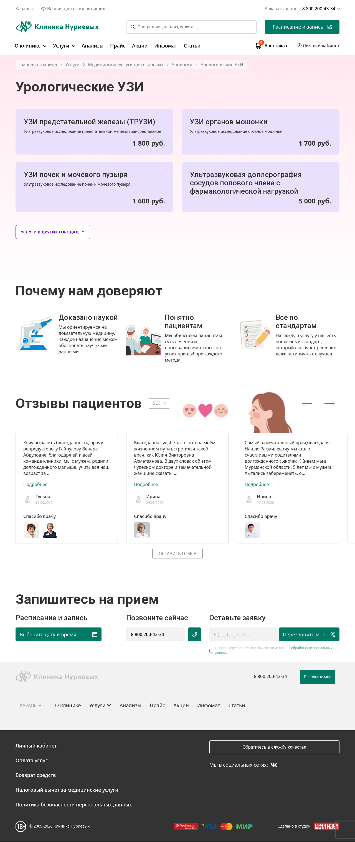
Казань (25, 9)
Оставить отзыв (177, 553)
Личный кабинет (36, 746)
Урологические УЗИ (222, 64)
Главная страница (37, 64)
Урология (182, 64)
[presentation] (307, 403)
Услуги (64, 45)
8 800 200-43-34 (147, 635)
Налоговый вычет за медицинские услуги (67, 790)
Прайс (117, 45)
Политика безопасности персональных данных (74, 804)
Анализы (93, 45)
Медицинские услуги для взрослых (125, 64)
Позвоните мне (317, 677)
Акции (140, 45)
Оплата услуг (32, 760)
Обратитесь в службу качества (274, 747)
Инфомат (165, 45)
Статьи (192, 45)
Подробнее (35, 484)
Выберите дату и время (57, 634)
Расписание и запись (302, 26)
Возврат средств (36, 775)
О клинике (30, 45)
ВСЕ (157, 403)
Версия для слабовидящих (73, 9)
